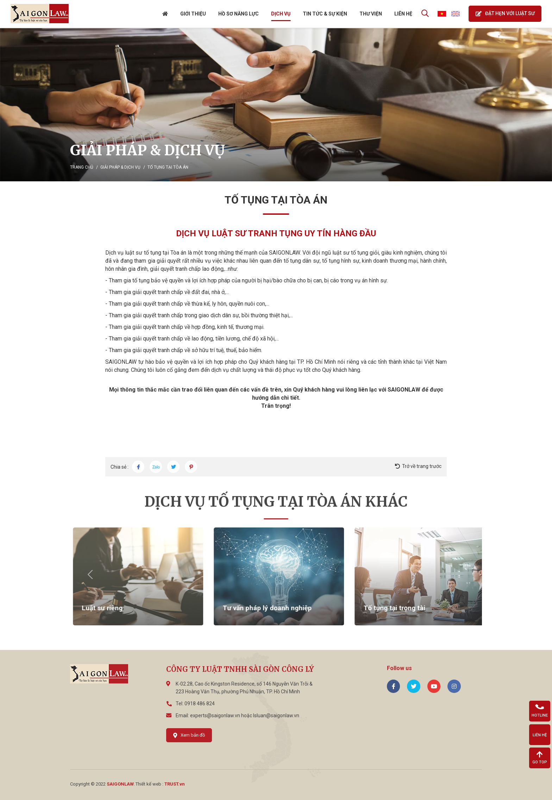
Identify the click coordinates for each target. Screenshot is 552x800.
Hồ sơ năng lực (238, 14)
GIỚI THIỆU (193, 14)
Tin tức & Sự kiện (324, 14)
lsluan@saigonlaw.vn (276, 715)
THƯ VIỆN (370, 14)
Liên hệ (403, 14)
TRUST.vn (174, 784)
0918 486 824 (199, 703)
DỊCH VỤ (280, 14)
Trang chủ (81, 167)
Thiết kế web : (149, 784)
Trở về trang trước (421, 466)
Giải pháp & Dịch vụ (120, 167)
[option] (276, 104)
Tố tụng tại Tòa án (168, 167)
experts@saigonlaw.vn (215, 715)
